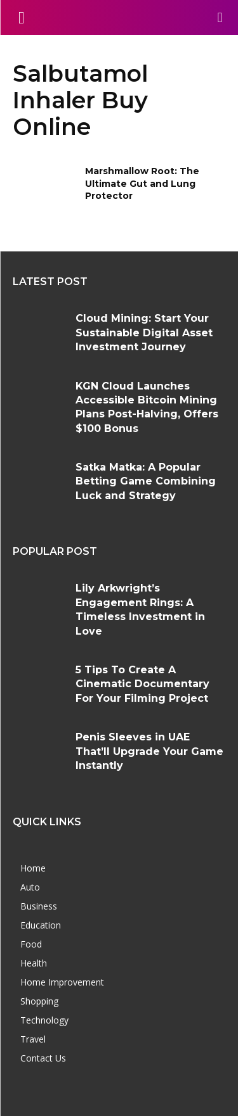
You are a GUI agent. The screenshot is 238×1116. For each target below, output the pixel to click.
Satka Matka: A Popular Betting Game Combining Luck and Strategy (146, 481)
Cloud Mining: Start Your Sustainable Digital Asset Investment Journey (144, 332)
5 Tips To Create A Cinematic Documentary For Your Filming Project (142, 684)
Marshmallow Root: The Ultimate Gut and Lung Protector (142, 183)
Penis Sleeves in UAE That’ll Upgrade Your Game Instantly (149, 751)
